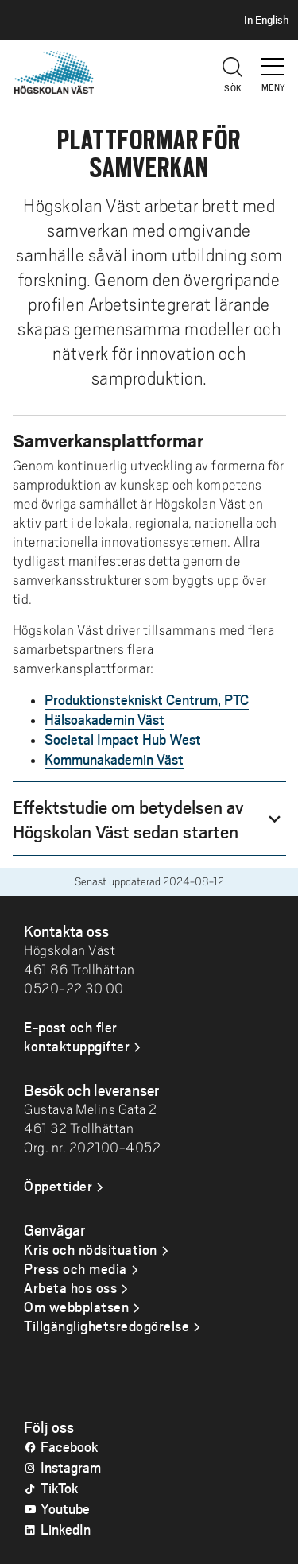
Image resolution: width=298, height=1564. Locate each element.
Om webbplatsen (76, 1306)
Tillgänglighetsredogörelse (106, 1325)
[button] (274, 60)
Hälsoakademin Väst (104, 719)
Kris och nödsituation (90, 1249)
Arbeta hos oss (70, 1287)
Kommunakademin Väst (114, 758)
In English (266, 20)
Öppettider (58, 1185)
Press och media (75, 1268)
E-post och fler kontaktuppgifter (77, 1036)
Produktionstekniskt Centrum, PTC (147, 699)
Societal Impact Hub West (123, 739)
